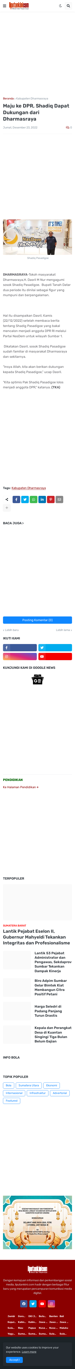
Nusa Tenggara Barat (54, 1328)
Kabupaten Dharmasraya (32, 98)
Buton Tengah (44, 1316)
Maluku (64, 1328)
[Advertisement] (37, 54)
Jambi (11, 1316)
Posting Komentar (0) (37, 620)
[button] (4, 5)
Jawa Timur (44, 1322)
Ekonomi (51, 1085)
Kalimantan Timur (23, 1322)
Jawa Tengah (54, 1322)
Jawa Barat (65, 1322)
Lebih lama (63, 630)
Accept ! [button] (14, 1360)
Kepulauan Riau (13, 1322)
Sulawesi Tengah (65, 1333)
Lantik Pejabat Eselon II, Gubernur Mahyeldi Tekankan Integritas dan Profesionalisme (36, 937)
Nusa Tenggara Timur (44, 1328)
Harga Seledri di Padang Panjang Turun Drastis (48, 1010)
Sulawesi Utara (54, 1333)
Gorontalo (23, 1316)
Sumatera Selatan (33, 1333)
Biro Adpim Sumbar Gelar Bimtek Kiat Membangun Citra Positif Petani (51, 987)
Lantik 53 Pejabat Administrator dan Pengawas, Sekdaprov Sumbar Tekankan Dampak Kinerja (53, 962)
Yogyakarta (13, 1333)
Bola (8, 1085)
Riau (20, 1328)
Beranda (8, 98)
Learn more (29, 1351)
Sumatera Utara (29, 1085)
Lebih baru (12, 630)
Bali (62, 1316)
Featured (11, 1100)
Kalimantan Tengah (33, 1322)
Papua (32, 1328)
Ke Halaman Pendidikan (20, 787)
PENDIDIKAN (13, 780)
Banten (53, 1316)
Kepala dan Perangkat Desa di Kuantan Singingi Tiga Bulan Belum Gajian (53, 1034)
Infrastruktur (38, 1093)
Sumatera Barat (44, 1333)
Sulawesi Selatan (13, 1328)
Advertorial (60, 1093)
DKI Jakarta (33, 1316)
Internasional (14, 1093)
